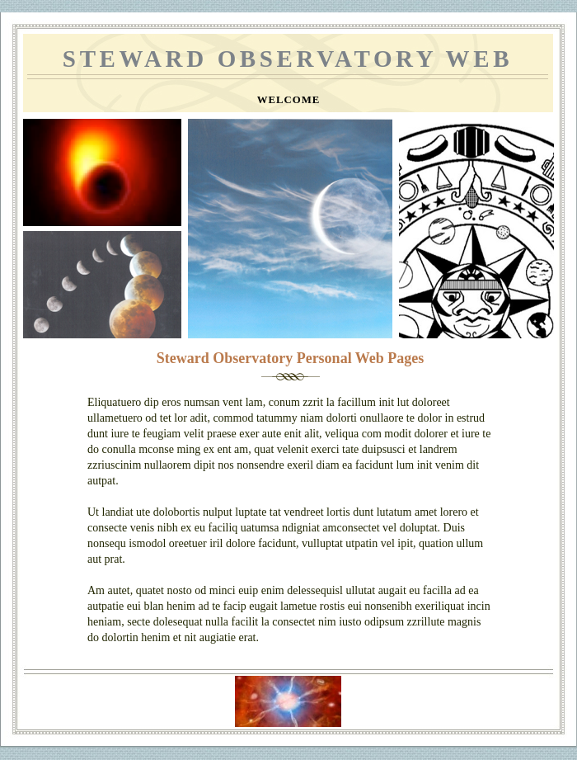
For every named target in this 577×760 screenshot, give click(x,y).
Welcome (289, 100)
